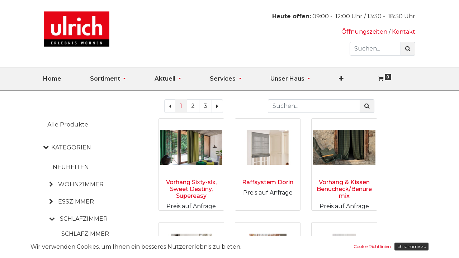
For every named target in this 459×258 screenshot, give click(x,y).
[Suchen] (408, 49)
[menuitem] (66, 78)
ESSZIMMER (76, 201)
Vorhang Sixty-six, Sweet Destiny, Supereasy (191, 189)
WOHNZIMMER (81, 184)
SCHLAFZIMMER (84, 218)
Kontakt (403, 31)
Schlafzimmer (85, 233)
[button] (355, 78)
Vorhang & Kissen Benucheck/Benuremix (344, 189)
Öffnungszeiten (365, 31)
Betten (73, 246)
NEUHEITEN (71, 167)
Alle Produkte (67, 124)
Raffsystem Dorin (267, 182)
